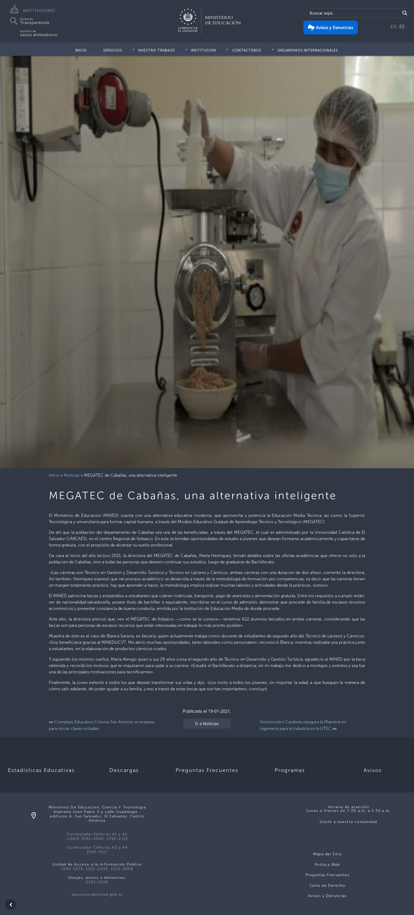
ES (401, 27)
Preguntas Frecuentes (327, 875)
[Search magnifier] (404, 12)
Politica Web (327, 864)
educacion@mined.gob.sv (97, 894)
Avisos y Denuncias (327, 896)
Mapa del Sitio (327, 854)
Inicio (81, 50)
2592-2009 (97, 882)
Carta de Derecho (327, 885)
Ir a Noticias (207, 724)
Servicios (112, 50)
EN (394, 27)
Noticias (71, 475)
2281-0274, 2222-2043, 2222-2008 (97, 869)
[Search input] (354, 12)
